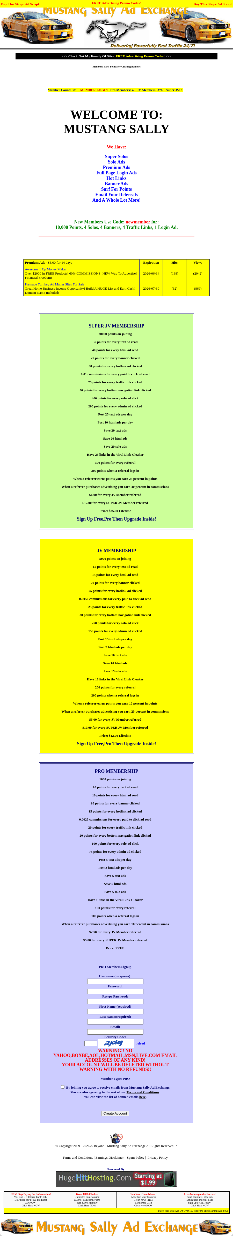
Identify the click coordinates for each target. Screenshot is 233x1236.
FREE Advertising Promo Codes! (116, 3)
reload (140, 1043)
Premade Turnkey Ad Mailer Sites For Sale (54, 284)
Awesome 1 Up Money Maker (46, 269)
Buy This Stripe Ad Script (20, 4)
